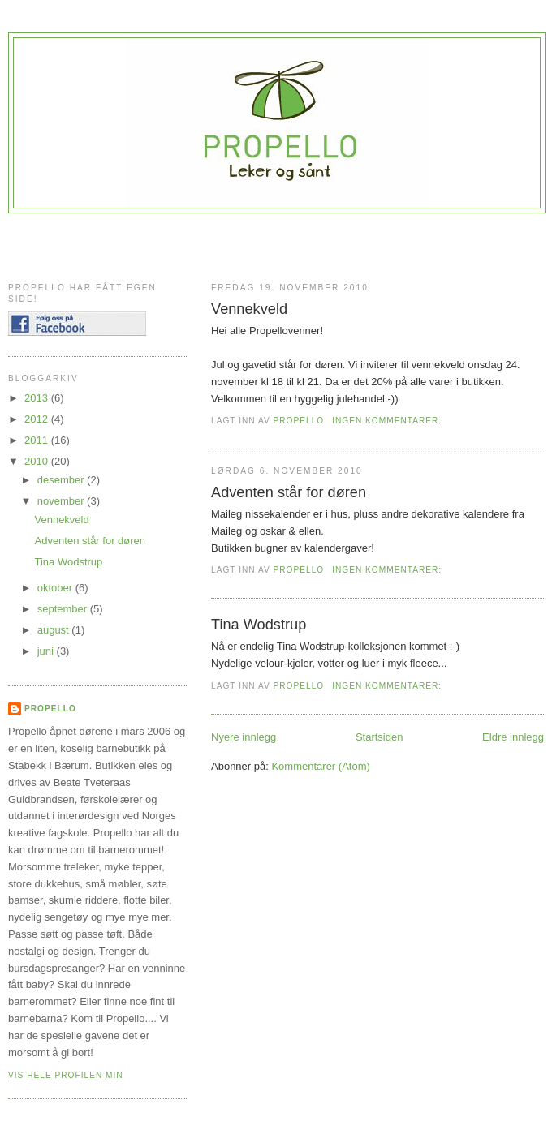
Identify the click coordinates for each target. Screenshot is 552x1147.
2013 (37, 398)
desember (62, 480)
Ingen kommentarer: (388, 420)
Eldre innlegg (513, 737)
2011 (37, 440)
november (62, 501)
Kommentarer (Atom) (320, 766)
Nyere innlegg (243, 737)
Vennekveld (249, 309)
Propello (50, 708)
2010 (37, 461)
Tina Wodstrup (258, 624)
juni (47, 651)
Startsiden (379, 737)
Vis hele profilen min (65, 1075)
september (63, 609)
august (54, 630)
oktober (56, 588)
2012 (37, 419)
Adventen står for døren (288, 492)
